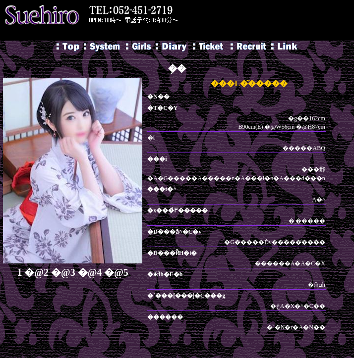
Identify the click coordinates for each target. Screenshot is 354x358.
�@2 (36, 272)
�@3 (63, 272)
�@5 (116, 272)
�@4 (90, 272)
